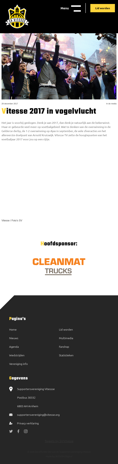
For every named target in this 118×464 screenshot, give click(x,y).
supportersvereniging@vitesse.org (38, 414)
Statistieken (66, 355)
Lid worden (102, 8)
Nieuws (13, 338)
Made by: (50, 456)
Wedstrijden (16, 355)
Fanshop (64, 346)
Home (13, 329)
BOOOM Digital (63, 456)
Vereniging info (18, 364)
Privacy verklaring (28, 423)
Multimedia (66, 338)
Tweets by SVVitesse (59, 441)
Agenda (14, 346)
